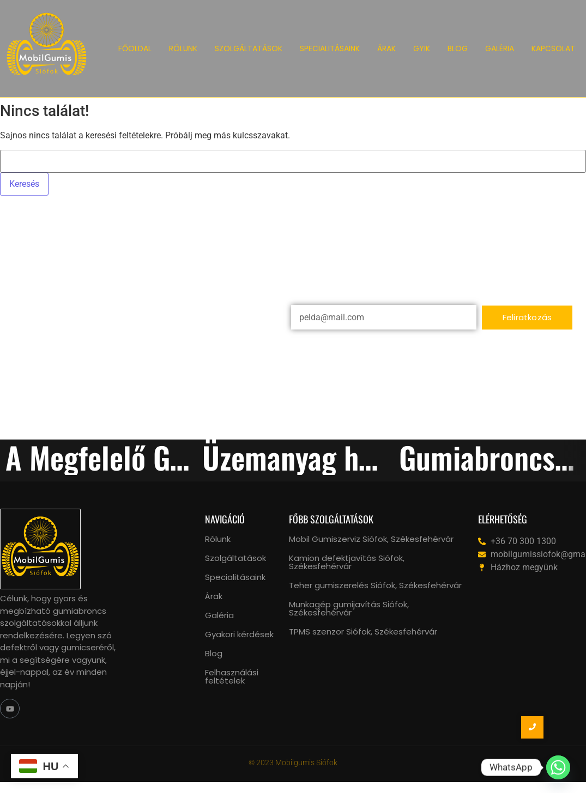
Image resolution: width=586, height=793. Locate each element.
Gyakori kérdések (239, 634)
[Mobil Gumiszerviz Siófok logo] (46, 46)
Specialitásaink (235, 577)
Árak (213, 596)
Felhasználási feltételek (231, 676)
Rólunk (218, 539)
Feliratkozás (527, 317)
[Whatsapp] (558, 767)
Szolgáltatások (235, 558)
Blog (213, 653)
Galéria (219, 615)
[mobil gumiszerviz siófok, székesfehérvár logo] (40, 549)
